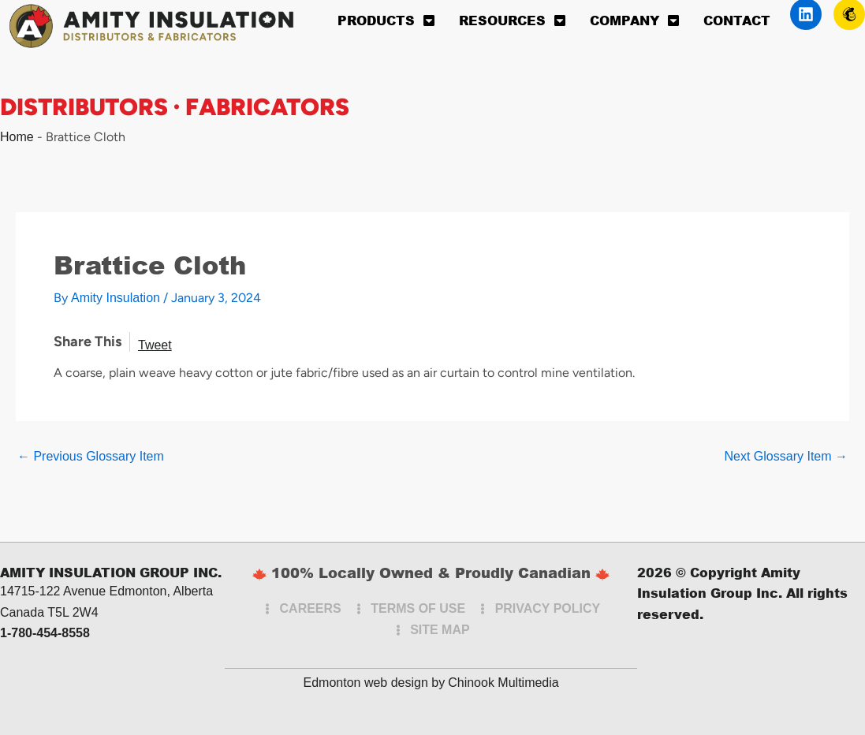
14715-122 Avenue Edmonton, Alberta (106, 591)
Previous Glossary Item (90, 456)
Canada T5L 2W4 (49, 612)
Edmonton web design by (375, 682)
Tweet (155, 345)
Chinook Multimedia (503, 682)
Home (17, 137)
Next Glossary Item (786, 456)
